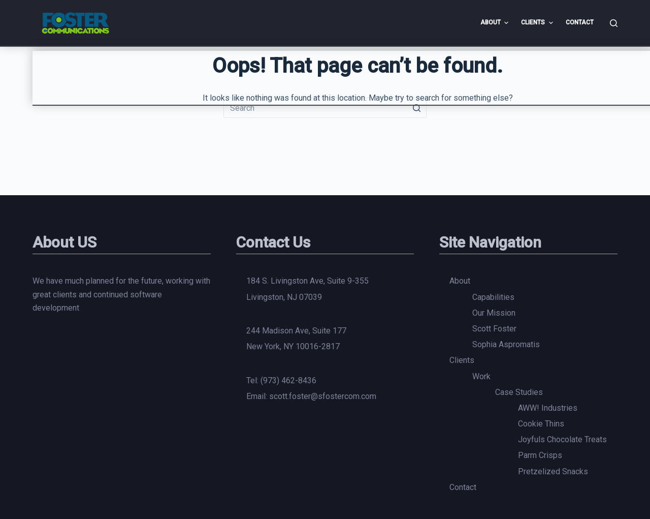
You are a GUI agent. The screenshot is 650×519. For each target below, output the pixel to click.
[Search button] (416, 108)
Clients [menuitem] (538, 22)
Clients (461, 360)
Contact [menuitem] (580, 22)
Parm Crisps (540, 455)
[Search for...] (325, 108)
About (459, 281)
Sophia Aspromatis (506, 344)
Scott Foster (494, 328)
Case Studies (519, 392)
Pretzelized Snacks (553, 471)
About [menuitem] (495, 22)
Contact (462, 487)
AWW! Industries (547, 408)
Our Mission (493, 313)
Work (481, 376)
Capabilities (493, 297)
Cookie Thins (541, 424)
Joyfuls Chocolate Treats (562, 439)
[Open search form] (614, 23)
